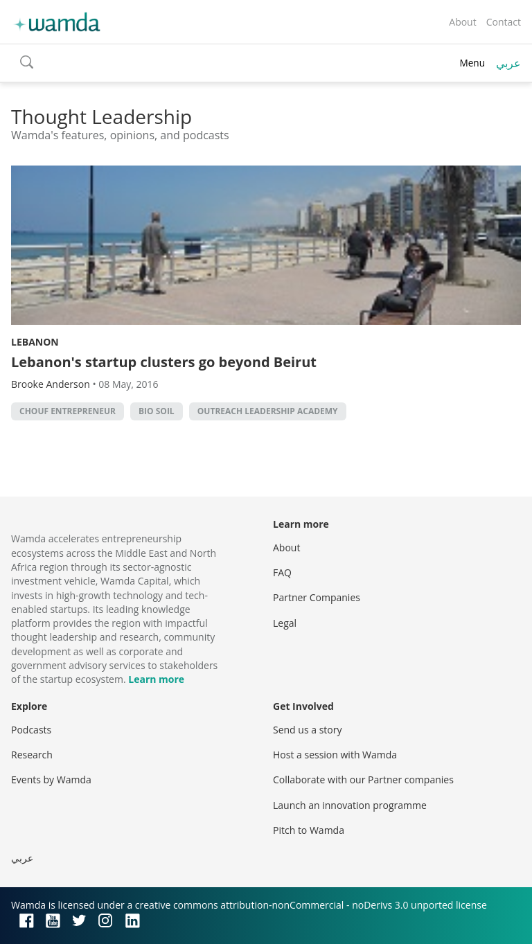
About (462, 21)
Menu (472, 62)
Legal (284, 623)
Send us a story (307, 729)
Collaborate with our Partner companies (363, 779)
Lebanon (35, 341)
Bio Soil (157, 411)
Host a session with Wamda (335, 754)
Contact (503, 21)
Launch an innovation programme (350, 805)
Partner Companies (316, 597)
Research (32, 754)
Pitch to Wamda (308, 830)
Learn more (156, 679)
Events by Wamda (51, 779)
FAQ (282, 572)
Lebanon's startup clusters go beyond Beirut (164, 362)
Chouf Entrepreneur (67, 411)
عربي (508, 63)
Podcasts (31, 729)
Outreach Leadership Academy (267, 411)
